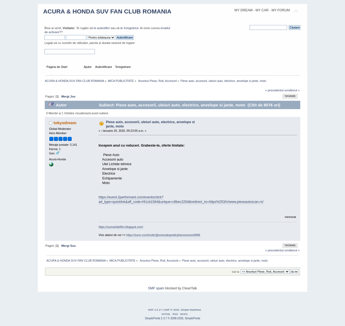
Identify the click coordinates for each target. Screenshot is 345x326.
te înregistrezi (129, 28)
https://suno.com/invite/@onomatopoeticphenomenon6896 (163, 235)
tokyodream (65, 122)
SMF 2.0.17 (155, 309)
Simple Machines (191, 309)
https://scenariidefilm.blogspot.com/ (121, 226)
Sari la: (236, 271)
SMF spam (156, 288)
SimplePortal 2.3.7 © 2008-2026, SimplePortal (172, 318)
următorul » (292, 90)
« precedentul (274, 90)
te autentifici (102, 28)
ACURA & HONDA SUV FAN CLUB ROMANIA (107, 11)
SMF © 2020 (171, 309)
